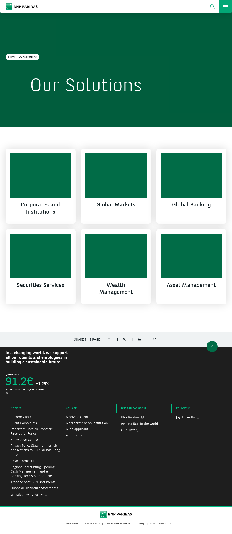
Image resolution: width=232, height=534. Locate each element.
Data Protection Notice (117, 523)
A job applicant (77, 429)
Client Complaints (24, 423)
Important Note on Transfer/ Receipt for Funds (32, 431)
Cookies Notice (92, 523)
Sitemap (140, 523)
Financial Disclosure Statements (34, 488)
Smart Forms (20, 461)
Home (12, 57)
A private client (77, 417)
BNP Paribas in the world (139, 423)
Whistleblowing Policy (27, 494)
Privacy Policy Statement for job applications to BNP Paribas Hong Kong (35, 449)
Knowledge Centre (24, 439)
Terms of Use (71, 523)
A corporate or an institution (87, 423)
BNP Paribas (130, 417)
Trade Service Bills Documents (33, 482)
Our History (130, 430)
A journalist (74, 435)
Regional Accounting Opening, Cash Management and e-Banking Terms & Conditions (33, 471)
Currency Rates (22, 417)
